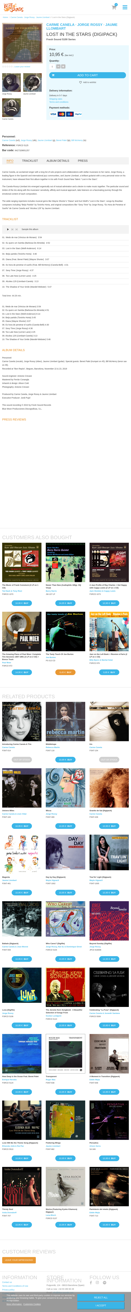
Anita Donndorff (9, 1212)
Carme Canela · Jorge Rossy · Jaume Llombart (30, 17)
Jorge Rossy (26, 140)
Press (83, 160)
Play (8, 229)
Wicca (48, 810)
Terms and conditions (58, 102)
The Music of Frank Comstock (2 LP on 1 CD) (20, 586)
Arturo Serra (95, 1146)
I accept (101, 1305)
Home (5, 17)
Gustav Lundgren (53, 1016)
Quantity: (54, 61)
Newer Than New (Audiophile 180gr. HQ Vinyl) (63, 586)
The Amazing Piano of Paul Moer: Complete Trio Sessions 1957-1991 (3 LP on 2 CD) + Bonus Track (21, 656)
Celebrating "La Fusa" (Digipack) (104, 1010)
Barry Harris (51, 591)
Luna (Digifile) (8, 1010)
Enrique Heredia (9, 1080)
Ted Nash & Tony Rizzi (12, 591)
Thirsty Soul (7, 1209)
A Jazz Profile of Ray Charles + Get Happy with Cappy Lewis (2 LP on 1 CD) (108, 586)
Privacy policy (8, 1290)
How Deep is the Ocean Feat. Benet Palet (20, 1076)
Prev (12, 229)
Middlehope (51, 744)
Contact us (7, 1282)
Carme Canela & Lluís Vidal (14, 814)
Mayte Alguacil (52, 880)
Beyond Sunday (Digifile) (101, 943)
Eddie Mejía (95, 1080)
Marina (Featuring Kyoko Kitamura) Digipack (61, 1210)
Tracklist (30, 160)
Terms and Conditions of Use (15, 1286)
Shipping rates (55, 99)
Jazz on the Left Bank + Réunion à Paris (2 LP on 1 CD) (108, 655)
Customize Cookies (32, 1304)
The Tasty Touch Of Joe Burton (60, 654)
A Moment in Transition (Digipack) (105, 1076)
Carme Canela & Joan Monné (15, 947)
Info (9, 160)
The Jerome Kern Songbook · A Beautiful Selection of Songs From (64, 1011)
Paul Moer (6, 662)
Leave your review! (22, 67)
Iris (91, 744)
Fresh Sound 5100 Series (61, 39)
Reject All (101, 1297)
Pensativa (94, 1143)
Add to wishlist (89, 82)
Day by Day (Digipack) (56, 877)
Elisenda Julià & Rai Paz (13, 1146)
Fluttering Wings (53, 1143)
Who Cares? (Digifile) (55, 943)
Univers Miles (8, 810)
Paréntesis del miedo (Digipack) (104, 1209)
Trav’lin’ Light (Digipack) (100, 877)
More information (14, 1304)
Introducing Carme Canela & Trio (16, 744)
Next (16, 229)
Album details (58, 160)
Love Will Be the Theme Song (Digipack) (20, 1143)
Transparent (51, 1076)
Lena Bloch (51, 1215)
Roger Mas (50, 1080)
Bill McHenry (77, 140)
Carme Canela (8, 140)
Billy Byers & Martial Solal (101, 660)
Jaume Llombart (45, 140)
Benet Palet (61, 140)
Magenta (6, 877)
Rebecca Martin (53, 747)
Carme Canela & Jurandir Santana (105, 1013)
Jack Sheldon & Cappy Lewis (103, 591)
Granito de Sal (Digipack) (101, 810)
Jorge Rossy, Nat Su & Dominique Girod (64, 947)
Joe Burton (51, 657)
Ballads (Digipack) (10, 943)
